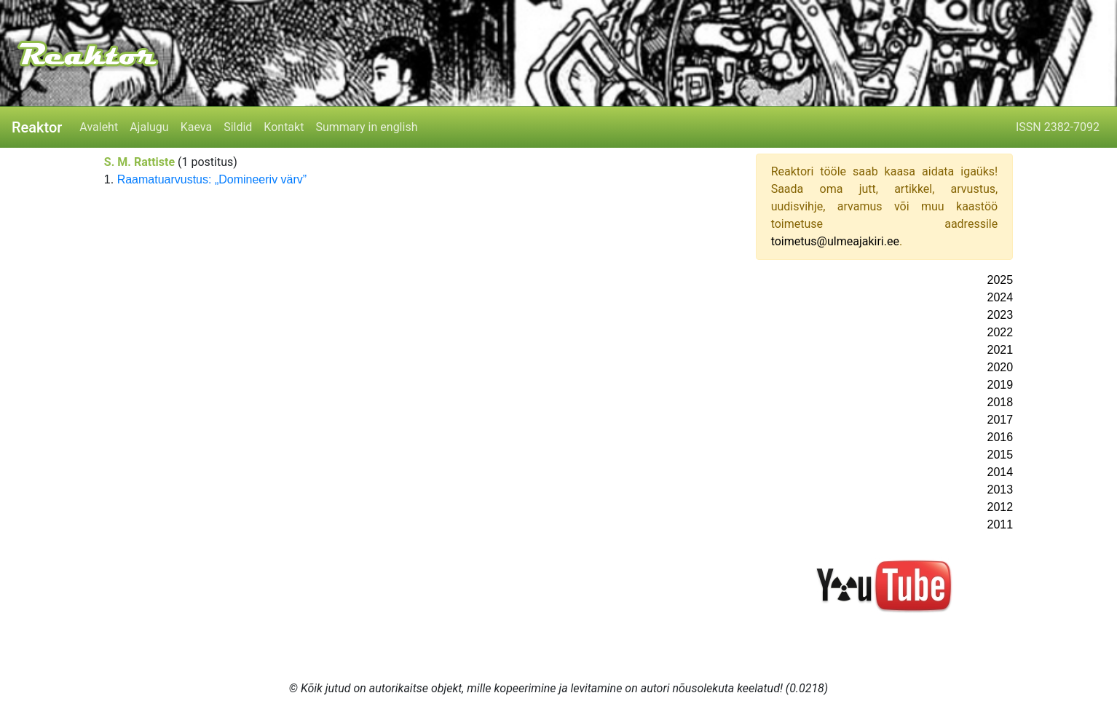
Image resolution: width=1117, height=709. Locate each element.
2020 (1000, 367)
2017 (1000, 419)
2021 (1000, 350)
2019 (1000, 385)
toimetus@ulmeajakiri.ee (835, 241)
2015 (1000, 454)
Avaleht (98, 127)
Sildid (238, 127)
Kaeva (196, 127)
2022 (1000, 332)
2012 (1000, 507)
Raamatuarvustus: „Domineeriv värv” (212, 179)
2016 (1000, 437)
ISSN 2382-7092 (1058, 127)
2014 (1000, 472)
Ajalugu (149, 127)
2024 (1000, 297)
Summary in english (366, 127)
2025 (1000, 280)
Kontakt (284, 127)
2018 (1000, 402)
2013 (1000, 489)
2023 (1000, 315)
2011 (1000, 524)
